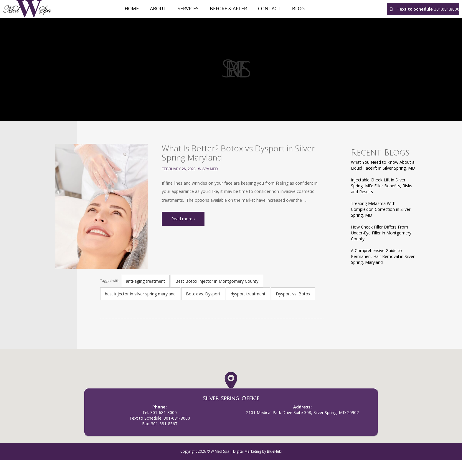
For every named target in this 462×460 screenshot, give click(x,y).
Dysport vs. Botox (293, 294)
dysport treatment (248, 294)
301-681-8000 (163, 412)
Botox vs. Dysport (203, 294)
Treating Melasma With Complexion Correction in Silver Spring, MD (380, 209)
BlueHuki (274, 451)
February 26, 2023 (179, 169)
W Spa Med (208, 169)
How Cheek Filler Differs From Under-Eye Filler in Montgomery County (381, 232)
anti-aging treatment (145, 281)
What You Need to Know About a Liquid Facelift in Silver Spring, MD (383, 165)
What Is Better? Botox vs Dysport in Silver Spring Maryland (238, 153)
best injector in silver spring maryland (140, 294)
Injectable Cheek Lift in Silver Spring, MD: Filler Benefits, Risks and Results (381, 185)
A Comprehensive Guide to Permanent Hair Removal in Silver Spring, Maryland (383, 256)
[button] (231, 387)
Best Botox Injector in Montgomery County (216, 281)
